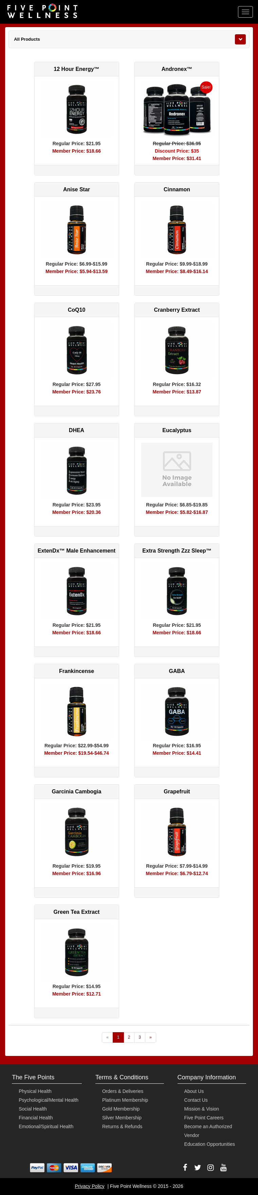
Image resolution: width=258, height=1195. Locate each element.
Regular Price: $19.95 (77, 866)
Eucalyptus (176, 430)
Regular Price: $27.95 (77, 384)
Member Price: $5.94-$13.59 (76, 271)
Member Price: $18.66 (76, 151)
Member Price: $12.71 (76, 994)
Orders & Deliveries (122, 1091)
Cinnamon (177, 189)
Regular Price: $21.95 (77, 143)
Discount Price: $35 (177, 151)
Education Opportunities (209, 1144)
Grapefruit (177, 791)
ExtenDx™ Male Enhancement (76, 551)
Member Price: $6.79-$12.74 (177, 873)
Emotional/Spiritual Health (46, 1126)
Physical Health (35, 1091)
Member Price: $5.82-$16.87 (177, 512)
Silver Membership (122, 1117)
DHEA (76, 430)
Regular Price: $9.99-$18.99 (176, 264)
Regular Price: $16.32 (177, 384)
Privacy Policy (89, 1186)
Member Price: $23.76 (76, 391)
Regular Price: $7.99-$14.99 (176, 866)
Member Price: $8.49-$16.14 (177, 271)
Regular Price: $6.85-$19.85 (176, 504)
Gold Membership (121, 1109)
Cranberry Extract (177, 310)
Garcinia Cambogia (77, 791)
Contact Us (196, 1100)
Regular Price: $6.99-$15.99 (76, 264)
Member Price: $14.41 (176, 753)
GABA (177, 671)
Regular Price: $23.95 (77, 504)
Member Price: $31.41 (176, 158)
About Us (194, 1091)
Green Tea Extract (77, 912)
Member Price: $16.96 (76, 873)
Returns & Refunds (122, 1126)
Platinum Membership (125, 1100)
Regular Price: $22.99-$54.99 (76, 745)
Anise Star (76, 189)
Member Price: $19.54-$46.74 (76, 753)
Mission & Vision (201, 1109)
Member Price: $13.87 (176, 391)
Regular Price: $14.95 (77, 986)
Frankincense (76, 671)
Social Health (33, 1109)
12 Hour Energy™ (76, 69)
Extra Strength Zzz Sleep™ (176, 551)
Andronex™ (177, 69)
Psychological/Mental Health (48, 1100)
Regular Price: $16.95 (177, 745)
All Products (27, 39)
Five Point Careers (204, 1117)
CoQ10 (77, 310)
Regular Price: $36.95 (177, 143)
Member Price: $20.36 (76, 512)
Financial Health (36, 1117)
